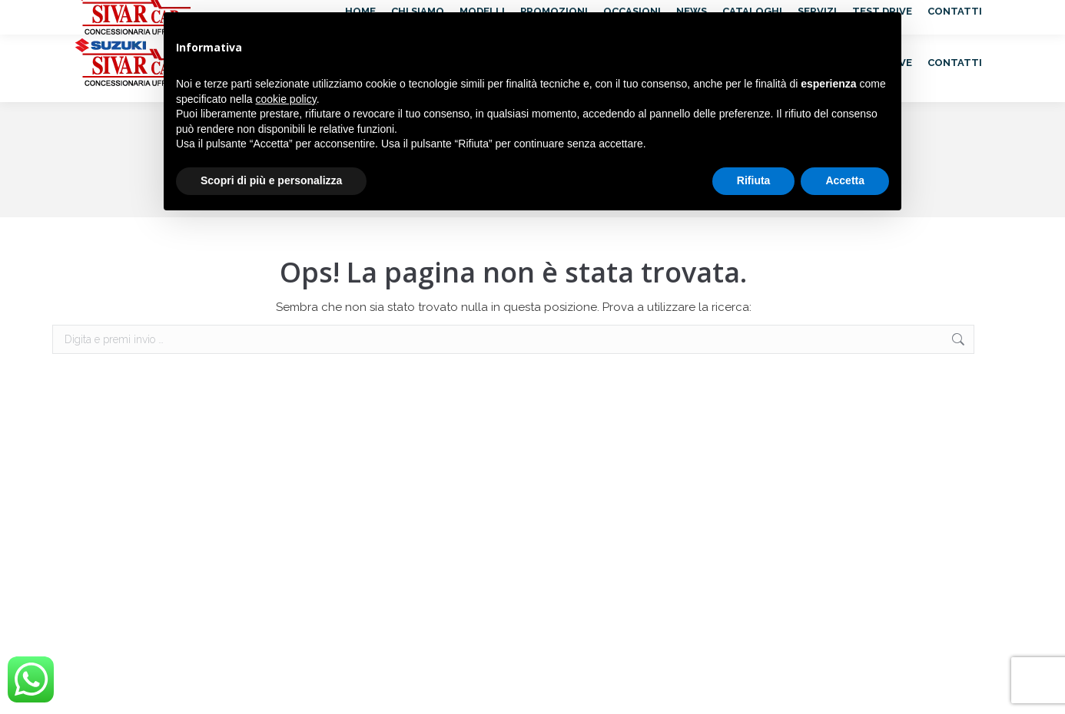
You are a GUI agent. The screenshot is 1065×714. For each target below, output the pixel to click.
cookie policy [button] (286, 99)
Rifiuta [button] (754, 180)
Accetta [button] (844, 180)
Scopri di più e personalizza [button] (271, 180)
